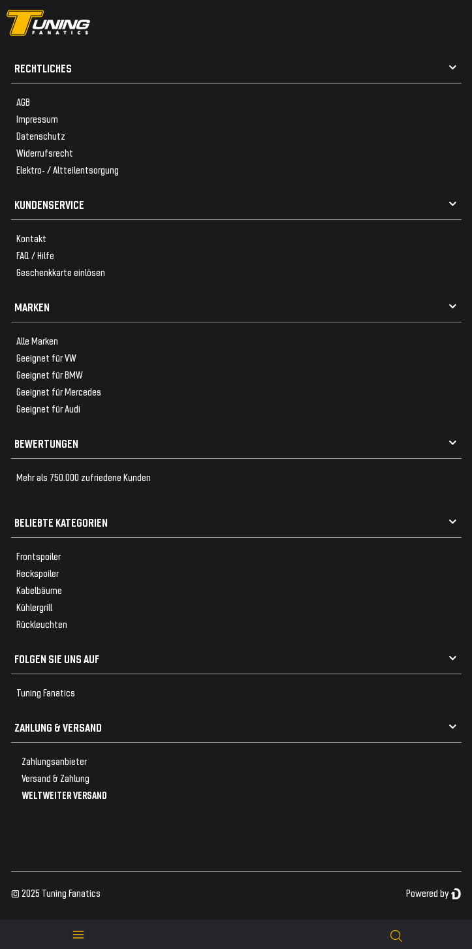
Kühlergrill (34, 606)
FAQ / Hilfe (35, 255)
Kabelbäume (39, 589)
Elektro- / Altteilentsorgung (67, 169)
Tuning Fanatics (45, 692)
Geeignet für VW (46, 357)
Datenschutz (40, 135)
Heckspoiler (37, 573)
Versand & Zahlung (55, 777)
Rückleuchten (41, 623)
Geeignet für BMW (49, 374)
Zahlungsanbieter (54, 761)
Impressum (37, 118)
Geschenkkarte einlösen (60, 272)
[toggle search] (396, 934)
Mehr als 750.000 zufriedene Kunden (83, 477)
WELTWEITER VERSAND (64, 794)
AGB (23, 101)
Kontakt (31, 238)
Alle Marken (37, 340)
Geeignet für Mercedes (58, 391)
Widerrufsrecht (44, 152)
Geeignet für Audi (48, 408)
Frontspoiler (38, 556)
